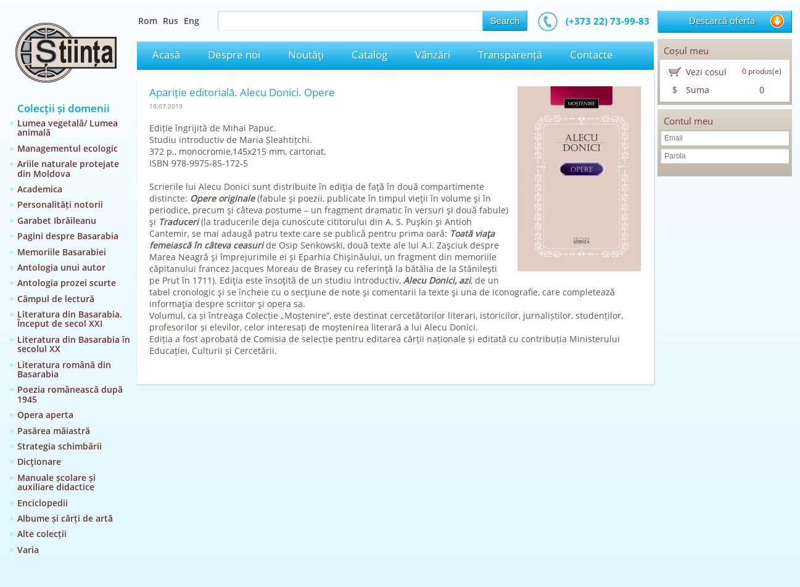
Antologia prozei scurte (66, 283)
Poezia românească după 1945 (70, 394)
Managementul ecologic (67, 148)
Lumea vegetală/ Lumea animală (67, 127)
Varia (28, 550)
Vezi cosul (706, 72)
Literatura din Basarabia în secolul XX (73, 344)
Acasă (166, 54)
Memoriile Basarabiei (61, 252)
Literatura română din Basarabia (64, 369)
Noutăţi (306, 54)
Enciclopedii (42, 503)
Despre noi (234, 54)
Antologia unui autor (61, 267)
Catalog (369, 54)
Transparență (510, 54)
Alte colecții (42, 534)
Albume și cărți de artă (65, 518)
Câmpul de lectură (55, 299)
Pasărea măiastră (53, 431)
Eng (191, 21)
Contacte (591, 54)
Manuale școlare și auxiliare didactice (56, 482)
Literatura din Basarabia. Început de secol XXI (69, 318)
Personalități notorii (60, 204)
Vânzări (432, 54)
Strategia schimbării (59, 446)
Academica (39, 189)
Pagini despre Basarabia (67, 236)
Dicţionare (39, 461)
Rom (147, 21)
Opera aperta (45, 415)
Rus (170, 21)
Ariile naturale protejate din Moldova (68, 168)
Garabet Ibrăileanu (56, 220)
